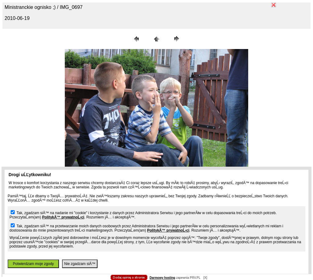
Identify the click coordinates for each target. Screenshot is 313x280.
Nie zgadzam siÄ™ (79, 264)
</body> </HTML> (156, 30)
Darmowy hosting (162, 277)
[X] (205, 277)
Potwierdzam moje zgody (33, 264)
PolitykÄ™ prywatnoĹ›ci (63, 217)
